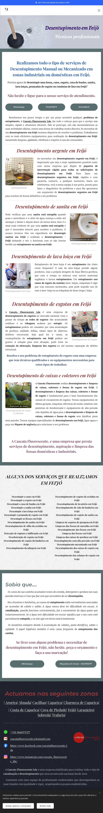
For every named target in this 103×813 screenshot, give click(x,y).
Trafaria (58, 714)
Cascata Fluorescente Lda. (37, 121)
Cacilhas (39, 702)
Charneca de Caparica (81, 702)
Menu (99, 10)
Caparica (55, 702)
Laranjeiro (85, 709)
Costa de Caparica (24, 709)
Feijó (72, 709)
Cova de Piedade (53, 709)
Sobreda (44, 714)
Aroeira (11, 702)
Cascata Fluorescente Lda (24, 312)
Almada (25, 702)
